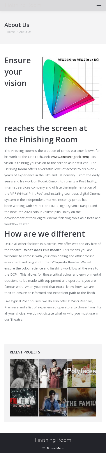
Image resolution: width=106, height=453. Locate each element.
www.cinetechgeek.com (70, 156)
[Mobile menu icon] (99, 5)
